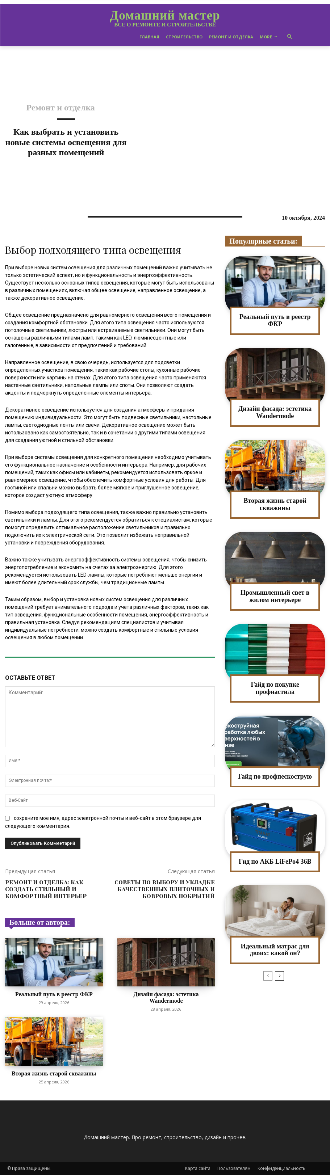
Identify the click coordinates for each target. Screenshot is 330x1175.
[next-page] (279, 976)
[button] (289, 37)
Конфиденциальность (281, 1168)
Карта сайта (197, 1168)
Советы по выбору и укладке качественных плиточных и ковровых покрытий (164, 889)
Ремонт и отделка (60, 107)
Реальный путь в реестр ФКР (54, 994)
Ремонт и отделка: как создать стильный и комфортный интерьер (46, 889)
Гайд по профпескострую (275, 776)
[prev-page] (267, 976)
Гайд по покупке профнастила (275, 688)
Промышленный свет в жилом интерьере (275, 596)
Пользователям (234, 1168)
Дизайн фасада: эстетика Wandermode (166, 997)
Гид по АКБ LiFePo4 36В (275, 861)
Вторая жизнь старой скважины (54, 1073)
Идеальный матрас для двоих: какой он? (275, 950)
